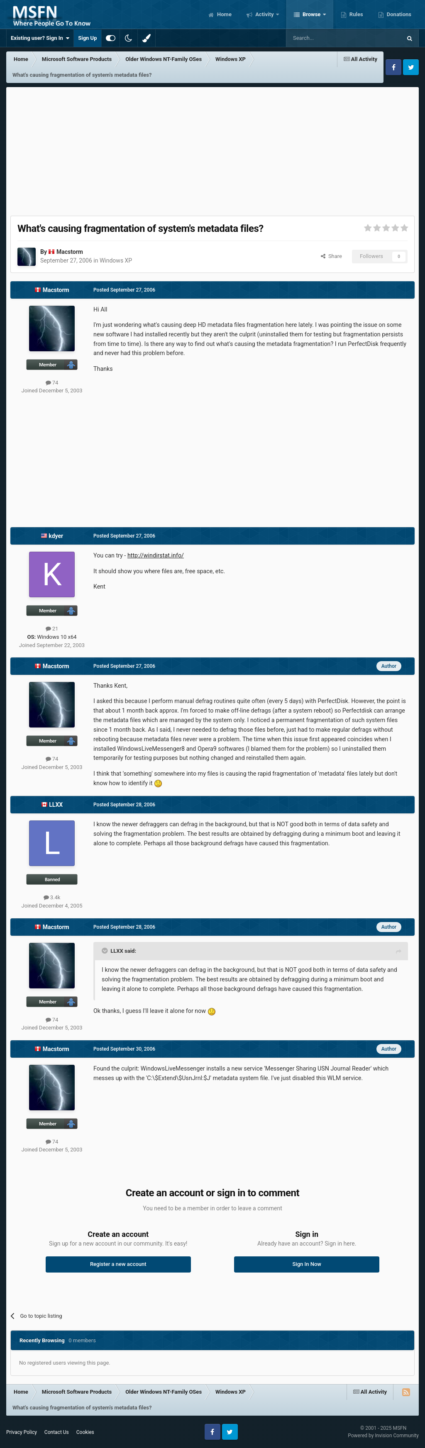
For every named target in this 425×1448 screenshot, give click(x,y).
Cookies (85, 1432)
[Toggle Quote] (105, 950)
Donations (398, 14)
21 (52, 628)
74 (52, 383)
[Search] (324, 38)
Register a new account (118, 1264)
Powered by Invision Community (383, 1435)
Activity (264, 14)
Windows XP (116, 260)
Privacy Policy (21, 1432)
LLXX (56, 804)
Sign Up (87, 38)
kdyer (56, 536)
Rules (355, 14)
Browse (311, 14)
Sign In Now (307, 1264)
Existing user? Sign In (40, 38)
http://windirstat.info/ (155, 555)
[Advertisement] (212, 149)
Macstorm (69, 251)
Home (224, 14)
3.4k (52, 897)
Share (331, 256)
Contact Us (56, 1432)
